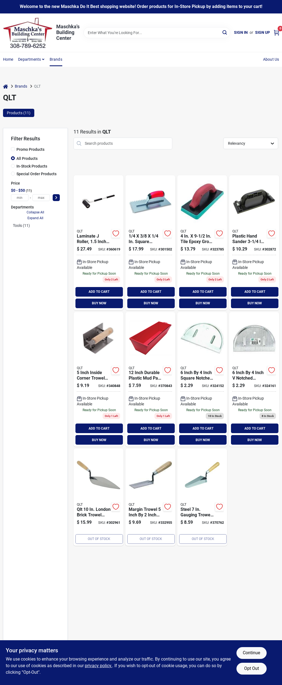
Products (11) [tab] (18, 113)
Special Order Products (36, 173)
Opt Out (251, 668)
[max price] (41, 197)
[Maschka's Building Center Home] (27, 32)
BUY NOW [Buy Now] (99, 303)
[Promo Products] (13, 149)
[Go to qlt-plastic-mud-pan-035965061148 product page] (150, 379)
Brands (56, 59)
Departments (29, 59)
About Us (271, 59)
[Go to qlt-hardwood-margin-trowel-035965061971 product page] (150, 497)
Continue (251, 652)
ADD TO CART (99, 292)
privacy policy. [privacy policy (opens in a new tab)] (98, 665)
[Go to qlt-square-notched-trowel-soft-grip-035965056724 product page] (150, 242)
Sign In (241, 32)
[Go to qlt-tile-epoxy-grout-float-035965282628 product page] (202, 242)
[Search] (225, 32)
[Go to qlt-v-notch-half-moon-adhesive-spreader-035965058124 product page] (254, 379)
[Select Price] (56, 197)
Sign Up (262, 32)
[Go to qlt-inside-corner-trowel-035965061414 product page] (98, 379)
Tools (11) (21, 225)
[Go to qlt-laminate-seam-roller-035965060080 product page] (98, 242)
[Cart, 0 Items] (276, 32)
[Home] (5, 86)
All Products (27, 158)
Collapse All (35, 212)
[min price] (20, 197)
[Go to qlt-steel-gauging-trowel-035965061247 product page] (202, 497)
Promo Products (30, 149)
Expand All (35, 218)
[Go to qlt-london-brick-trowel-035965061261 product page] (98, 497)
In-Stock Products (31, 166)
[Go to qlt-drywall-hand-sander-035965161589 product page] (254, 242)
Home (8, 59)
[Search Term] (156, 32)
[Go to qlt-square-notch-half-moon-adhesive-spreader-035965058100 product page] (202, 379)
